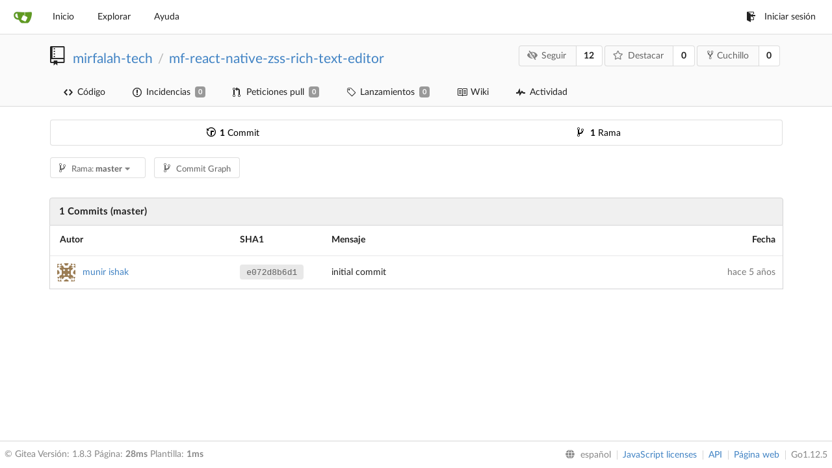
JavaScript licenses (660, 455)
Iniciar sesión (781, 17)
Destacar (638, 55)
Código (84, 92)
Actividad (541, 92)
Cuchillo (728, 55)
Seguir (546, 55)
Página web (756, 455)
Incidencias (169, 92)
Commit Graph (197, 169)
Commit (233, 133)
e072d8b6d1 (271, 273)
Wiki (473, 92)
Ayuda (166, 16)
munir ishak (106, 272)
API (715, 455)
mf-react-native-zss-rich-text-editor (276, 59)
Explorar (114, 16)
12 (589, 55)
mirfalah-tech (113, 59)
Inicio (63, 16)
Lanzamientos (388, 92)
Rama (599, 133)
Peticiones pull (276, 92)
